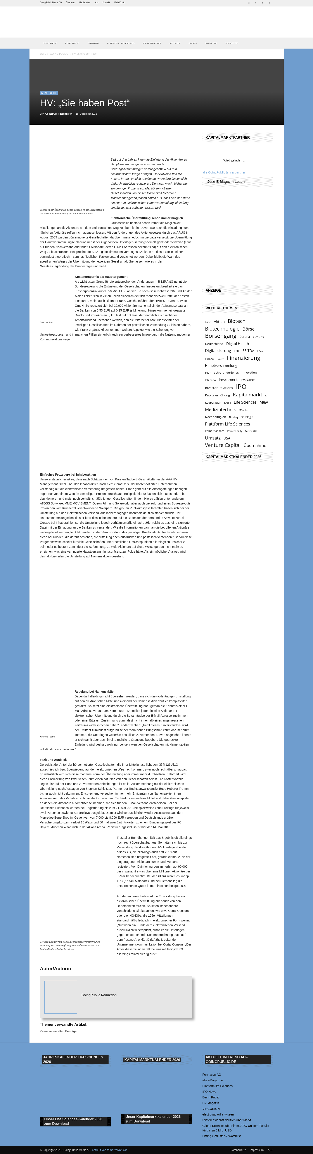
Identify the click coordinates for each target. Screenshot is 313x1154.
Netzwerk (175, 43)
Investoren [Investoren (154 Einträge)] (248, 380)
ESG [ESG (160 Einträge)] (260, 351)
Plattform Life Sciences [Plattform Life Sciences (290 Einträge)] (227, 424)
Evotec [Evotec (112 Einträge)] (220, 359)
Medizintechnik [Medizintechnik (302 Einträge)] (220, 409)
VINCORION (211, 1108)
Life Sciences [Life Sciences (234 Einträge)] (245, 402)
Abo (97, 2)
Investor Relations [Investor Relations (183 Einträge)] (219, 387)
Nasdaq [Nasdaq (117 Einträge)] (233, 417)
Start (43, 54)
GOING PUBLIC (50, 43)
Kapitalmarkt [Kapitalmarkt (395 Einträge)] (247, 394)
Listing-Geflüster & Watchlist (221, 1136)
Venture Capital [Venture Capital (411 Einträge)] (223, 445)
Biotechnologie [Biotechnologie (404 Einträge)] (222, 328)
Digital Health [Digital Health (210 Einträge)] (237, 343)
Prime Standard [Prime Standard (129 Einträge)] (214, 431)
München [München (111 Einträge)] (244, 410)
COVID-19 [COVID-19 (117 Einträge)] (258, 336)
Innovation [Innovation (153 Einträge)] (249, 372)
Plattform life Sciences (217, 1086)
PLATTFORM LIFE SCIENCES (121, 43)
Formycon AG (211, 1074)
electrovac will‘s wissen (218, 1114)
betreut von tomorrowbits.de (109, 1150)
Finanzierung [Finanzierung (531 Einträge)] (243, 357)
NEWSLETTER (232, 43)
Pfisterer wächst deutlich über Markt (226, 1120)
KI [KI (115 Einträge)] (266, 395)
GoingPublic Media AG (51, 2)
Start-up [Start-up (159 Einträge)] (251, 431)
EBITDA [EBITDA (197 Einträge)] (248, 350)
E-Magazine (211, 43)
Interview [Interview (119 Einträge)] (210, 380)
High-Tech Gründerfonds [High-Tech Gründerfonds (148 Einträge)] (222, 373)
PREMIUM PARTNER (151, 43)
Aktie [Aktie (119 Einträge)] (208, 322)
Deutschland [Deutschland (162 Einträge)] (214, 344)
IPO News (209, 1091)
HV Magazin (93, 43)
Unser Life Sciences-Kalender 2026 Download (73, 1121)
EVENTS (193, 43)
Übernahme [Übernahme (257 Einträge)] (255, 445)
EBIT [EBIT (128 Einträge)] (236, 351)
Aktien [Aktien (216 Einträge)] (219, 321)
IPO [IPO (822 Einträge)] (241, 386)
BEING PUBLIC (72, 43)
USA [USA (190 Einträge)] (227, 438)
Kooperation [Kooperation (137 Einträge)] (213, 403)
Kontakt (106, 2)
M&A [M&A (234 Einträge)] (263, 402)
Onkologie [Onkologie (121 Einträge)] (247, 417)
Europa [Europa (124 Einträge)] (209, 359)
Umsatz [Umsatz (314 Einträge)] (213, 438)
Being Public (211, 1097)
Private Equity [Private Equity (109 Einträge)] (234, 431)
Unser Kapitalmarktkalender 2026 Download (153, 1119)
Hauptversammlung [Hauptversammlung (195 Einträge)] (221, 365)
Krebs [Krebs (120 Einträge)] (227, 402)
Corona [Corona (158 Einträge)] (244, 336)
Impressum (257, 1150)
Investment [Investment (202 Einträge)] (228, 379)
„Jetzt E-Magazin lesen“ (226, 182)
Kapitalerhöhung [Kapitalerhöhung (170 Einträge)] (217, 395)
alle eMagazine (212, 1080)
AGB (270, 1150)
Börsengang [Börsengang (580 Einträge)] (221, 335)
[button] (249, 2)
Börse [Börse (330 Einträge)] (248, 329)
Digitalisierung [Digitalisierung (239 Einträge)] (218, 350)
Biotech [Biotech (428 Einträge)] (237, 321)
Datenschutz (238, 1150)
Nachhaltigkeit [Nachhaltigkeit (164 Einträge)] (215, 417)
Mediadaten (84, 2)
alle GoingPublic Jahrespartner (224, 172)
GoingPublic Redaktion (58, 113)
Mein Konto (119, 2)
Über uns (70, 2)
